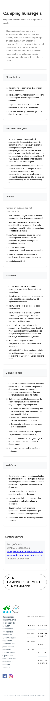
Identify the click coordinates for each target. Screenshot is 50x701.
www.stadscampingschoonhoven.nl (24, 555)
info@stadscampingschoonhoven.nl (25, 551)
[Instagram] (11, 676)
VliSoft (26, 697)
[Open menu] (45, 3)
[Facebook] (5, 676)
